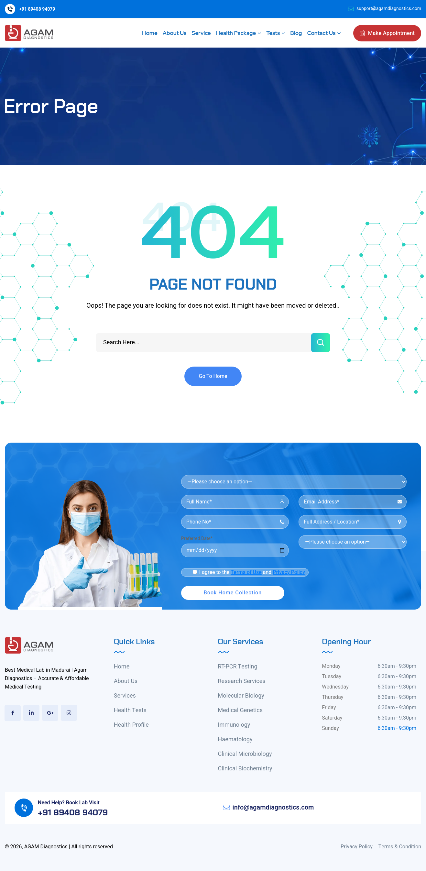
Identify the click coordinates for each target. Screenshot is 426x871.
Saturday (332, 718)
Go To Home (213, 376)
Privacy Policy (289, 572)
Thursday (332, 697)
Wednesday (335, 687)
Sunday (330, 728)
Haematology (235, 739)
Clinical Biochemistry (245, 768)
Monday (331, 666)
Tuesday (331, 676)
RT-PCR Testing (237, 666)
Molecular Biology (241, 695)
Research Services (242, 681)
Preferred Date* (197, 538)
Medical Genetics (240, 710)
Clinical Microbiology (245, 754)
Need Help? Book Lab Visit (69, 803)
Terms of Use (246, 572)
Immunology (234, 725)
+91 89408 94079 (37, 9)
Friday (329, 707)
